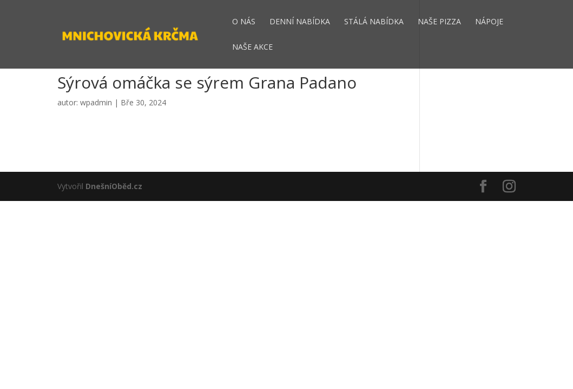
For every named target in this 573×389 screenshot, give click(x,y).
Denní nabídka (299, 22)
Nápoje (489, 22)
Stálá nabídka (374, 22)
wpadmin (96, 102)
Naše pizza (439, 22)
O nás (243, 22)
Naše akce (252, 47)
